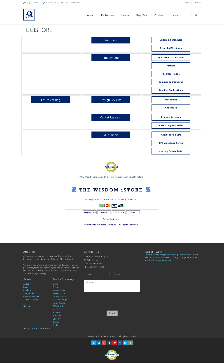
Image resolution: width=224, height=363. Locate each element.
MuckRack (57, 309)
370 (56, 342)
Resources (177, 14)
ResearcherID (59, 290)
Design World (59, 303)
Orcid (55, 284)
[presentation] (112, 301)
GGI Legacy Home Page (33, 342)
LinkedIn (56, 319)
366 (61, 342)
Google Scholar (59, 296)
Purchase (159, 14)
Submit (112, 313)
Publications (107, 14)
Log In (186, 2)
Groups (197, 2)
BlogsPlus (141, 14)
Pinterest (57, 312)
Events (125, 14)
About (90, 14)
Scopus (56, 287)
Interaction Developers (40, 328)
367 (51, 342)
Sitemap (26, 306)
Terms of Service (30, 299)
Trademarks (28, 293)
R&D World (58, 306)
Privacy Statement (111, 219)
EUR (65, 342)
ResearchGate (59, 293)
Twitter (56, 322)
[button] (171, 48)
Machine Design (60, 299)
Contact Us (51, 2)
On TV (55, 325)
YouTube (57, 315)
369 (47, 342)
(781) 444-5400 (31, 2)
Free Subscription (71, 2)
